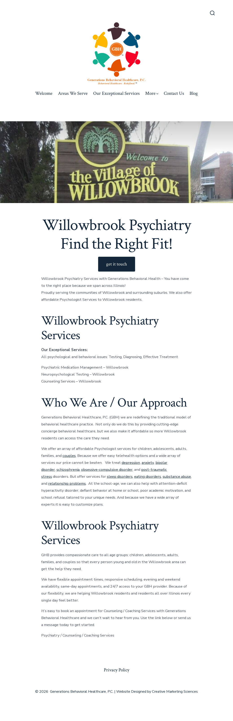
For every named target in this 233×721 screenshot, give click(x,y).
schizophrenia (68, 469)
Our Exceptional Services (116, 93)
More (151, 93)
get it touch (116, 264)
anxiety (148, 462)
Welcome (43, 93)
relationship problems (67, 483)
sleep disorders (120, 476)
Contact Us (174, 93)
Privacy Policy (116, 670)
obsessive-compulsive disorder (107, 469)
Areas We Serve (73, 93)
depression (131, 462)
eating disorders (147, 476)
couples (69, 455)
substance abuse (177, 476)
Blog (194, 93)
